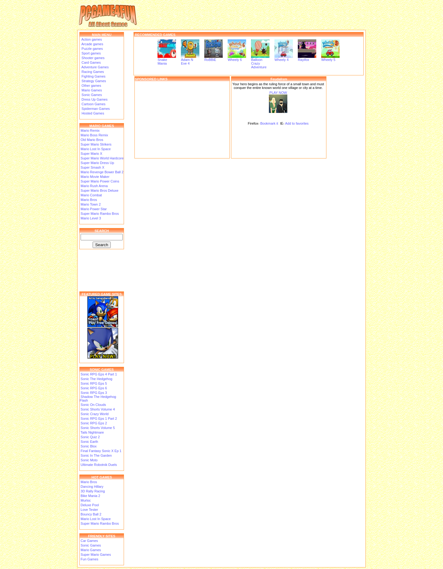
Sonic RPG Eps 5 (94, 383)
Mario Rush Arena (94, 186)
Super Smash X (92, 167)
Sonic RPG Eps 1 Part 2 (99, 418)
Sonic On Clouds (93, 405)
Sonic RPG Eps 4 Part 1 (99, 374)
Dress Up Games (94, 99)
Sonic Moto (89, 460)
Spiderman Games (95, 108)
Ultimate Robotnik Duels (99, 465)
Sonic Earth (89, 441)
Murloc (86, 500)
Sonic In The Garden (96, 455)
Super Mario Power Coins (100, 181)
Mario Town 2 (91, 204)
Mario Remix (90, 130)
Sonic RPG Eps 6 (94, 388)
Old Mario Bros (92, 140)
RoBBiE (213, 58)
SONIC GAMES (102, 369)
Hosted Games (93, 113)
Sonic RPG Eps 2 (94, 423)
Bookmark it (269, 123)
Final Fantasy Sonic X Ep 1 (101, 451)
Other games (91, 85)
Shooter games (93, 58)
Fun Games (89, 559)
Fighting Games (93, 76)
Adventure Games (95, 67)
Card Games (91, 62)
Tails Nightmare (92, 432)
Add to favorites (297, 123)
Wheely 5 (330, 58)
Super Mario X (91, 153)
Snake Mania (167, 60)
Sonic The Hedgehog (96, 379)
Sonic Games (91, 95)
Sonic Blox (89, 446)
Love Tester (89, 509)
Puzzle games (92, 48)
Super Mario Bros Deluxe (99, 190)
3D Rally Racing (93, 491)
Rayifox (307, 58)
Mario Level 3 (91, 218)
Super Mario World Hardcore (102, 158)
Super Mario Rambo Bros (100, 213)
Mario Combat (91, 195)
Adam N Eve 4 (190, 60)
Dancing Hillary (92, 486)
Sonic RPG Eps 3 (94, 393)
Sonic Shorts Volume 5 (98, 428)
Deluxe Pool (90, 505)
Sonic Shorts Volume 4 (98, 409)
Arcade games (92, 44)
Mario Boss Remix (94, 135)
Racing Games (92, 72)
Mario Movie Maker (95, 176)
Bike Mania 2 (90, 496)
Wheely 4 (283, 58)
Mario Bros (89, 200)
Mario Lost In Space (96, 149)
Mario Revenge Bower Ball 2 (102, 172)
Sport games (91, 53)
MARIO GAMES (101, 126)
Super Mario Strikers (96, 144)
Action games (91, 39)
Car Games (89, 541)
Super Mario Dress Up (97, 163)
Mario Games (91, 90)
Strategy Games (93, 81)
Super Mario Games (96, 554)
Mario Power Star (94, 209)
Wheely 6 (237, 58)
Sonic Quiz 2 (90, 437)
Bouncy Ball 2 (91, 514)
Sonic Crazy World (95, 414)
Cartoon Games (93, 104)
